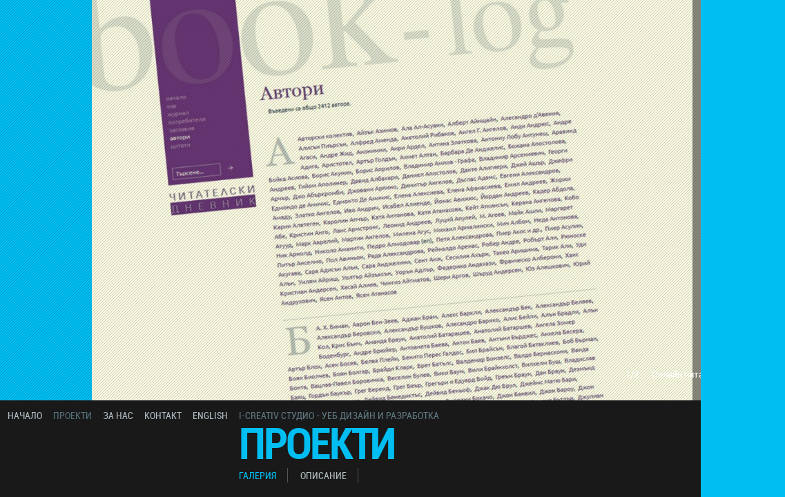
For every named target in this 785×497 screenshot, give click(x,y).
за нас (118, 415)
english (210, 415)
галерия (257, 475)
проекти (72, 415)
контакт (163, 415)
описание (323, 475)
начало (25, 415)
